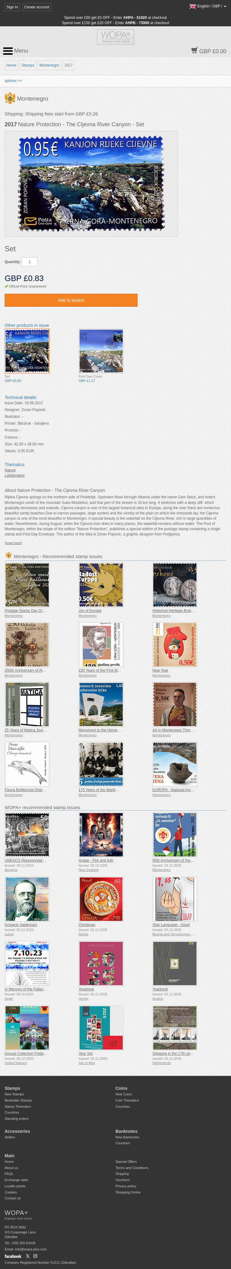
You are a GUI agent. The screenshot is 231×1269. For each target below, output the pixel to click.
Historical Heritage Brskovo (174, 611)
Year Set (86, 1053)
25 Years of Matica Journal (26, 730)
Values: (11, 451)
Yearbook (86, 989)
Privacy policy (126, 1186)
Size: (9, 444)
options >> (13, 81)
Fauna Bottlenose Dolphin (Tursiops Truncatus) (43, 790)
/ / (207, 6)
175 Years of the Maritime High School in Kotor (117, 790)
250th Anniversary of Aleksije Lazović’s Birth (41, 670)
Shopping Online (128, 1192)
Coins (122, 1088)
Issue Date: (14, 403)
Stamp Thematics (18, 1106)
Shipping (122, 1174)
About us (11, 1168)
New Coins (124, 1094)
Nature (10, 470)
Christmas (87, 925)
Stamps (28, 65)
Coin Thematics (127, 1100)
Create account (36, 7)
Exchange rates (16, 1180)
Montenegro (49, 65)
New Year (160, 670)
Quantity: (13, 262)
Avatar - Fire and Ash (96, 860)
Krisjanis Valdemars (21, 925)
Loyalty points (15, 1186)
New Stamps (14, 1094)
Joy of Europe (90, 611)
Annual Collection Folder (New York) (34, 1053)
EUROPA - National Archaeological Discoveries (191, 790)
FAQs (9, 1174)
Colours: (12, 437)
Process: (12, 430)
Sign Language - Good (171, 925)
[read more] (13, 543)
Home (11, 65)
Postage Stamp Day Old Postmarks (34, 611)
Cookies (11, 1192)
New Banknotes (127, 1137)
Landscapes (15, 475)
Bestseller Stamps (18, 1100)
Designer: (12, 410)
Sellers (10, 1137)
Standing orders (17, 1118)
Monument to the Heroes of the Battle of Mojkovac (120, 730)
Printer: (11, 423)
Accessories (17, 1131)
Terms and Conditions (132, 1168)
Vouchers (123, 1180)
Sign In (12, 7)
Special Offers (126, 1161)
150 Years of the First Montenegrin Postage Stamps (121, 670)
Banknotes (127, 1131)
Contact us (13, 1198)
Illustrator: (13, 416)
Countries (12, 1112)
